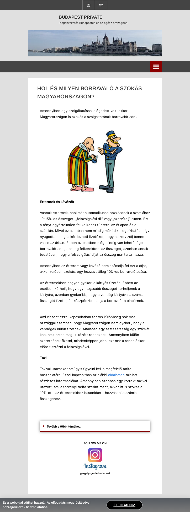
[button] (95, 426)
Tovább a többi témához (64, 426)
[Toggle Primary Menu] (156, 66)
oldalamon (116, 375)
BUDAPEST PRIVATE (80, 17)
